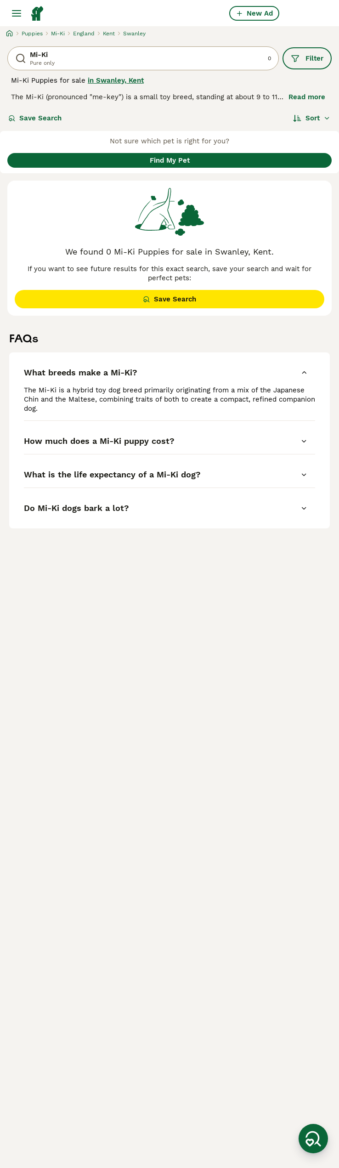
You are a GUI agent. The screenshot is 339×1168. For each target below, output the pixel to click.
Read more (306, 97)
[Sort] (311, 118)
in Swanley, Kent (116, 80)
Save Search (35, 118)
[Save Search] (313, 1138)
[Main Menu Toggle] (16, 13)
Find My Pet (170, 160)
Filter (307, 58)
